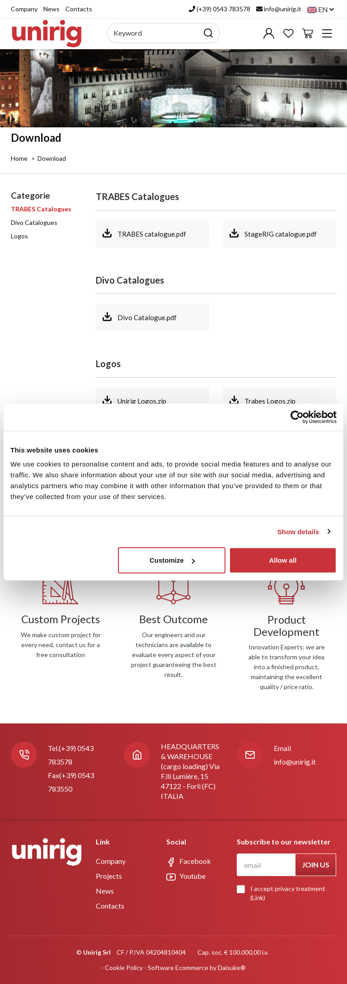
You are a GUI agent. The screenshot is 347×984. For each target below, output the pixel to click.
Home (19, 158)
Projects (109, 876)
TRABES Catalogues (41, 209)
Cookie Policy (124, 967)
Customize (172, 560)
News (51, 9)
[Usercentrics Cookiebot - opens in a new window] (297, 417)
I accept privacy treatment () (283, 893)
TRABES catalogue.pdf (144, 233)
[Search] (208, 33)
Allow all (282, 560)
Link (257, 897)
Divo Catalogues (34, 222)
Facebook (188, 862)
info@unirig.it (295, 761)
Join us (315, 864)
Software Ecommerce (178, 967)
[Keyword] (153, 33)
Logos (19, 236)
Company (24, 9)
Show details (298, 531)
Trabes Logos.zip (262, 400)
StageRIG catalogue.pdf (273, 233)
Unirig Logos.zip (134, 400)
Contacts (79, 9)
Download (52, 158)
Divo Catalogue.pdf (139, 316)
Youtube (186, 876)
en (320, 9)
